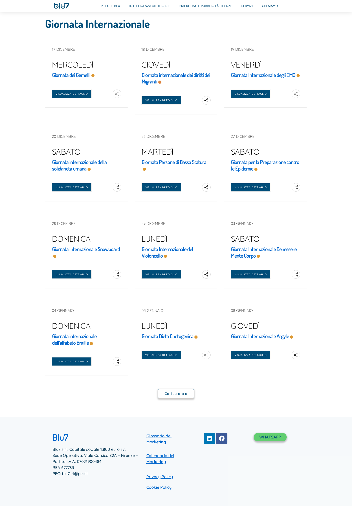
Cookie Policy (159, 487)
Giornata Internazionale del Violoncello (167, 252)
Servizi (247, 6)
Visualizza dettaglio (72, 93)
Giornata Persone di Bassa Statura (174, 161)
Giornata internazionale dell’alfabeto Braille (74, 339)
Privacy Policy (159, 476)
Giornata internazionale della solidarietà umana (79, 165)
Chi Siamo (270, 6)
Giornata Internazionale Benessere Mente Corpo (264, 252)
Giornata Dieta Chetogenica (167, 336)
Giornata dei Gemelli (71, 74)
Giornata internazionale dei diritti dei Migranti (176, 78)
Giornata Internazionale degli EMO (263, 74)
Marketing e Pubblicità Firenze (205, 6)
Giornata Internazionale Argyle (260, 336)
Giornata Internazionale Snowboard (86, 248)
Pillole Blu (110, 6)
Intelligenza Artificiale (149, 6)
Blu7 (60, 437)
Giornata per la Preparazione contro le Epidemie (265, 165)
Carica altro (176, 393)
